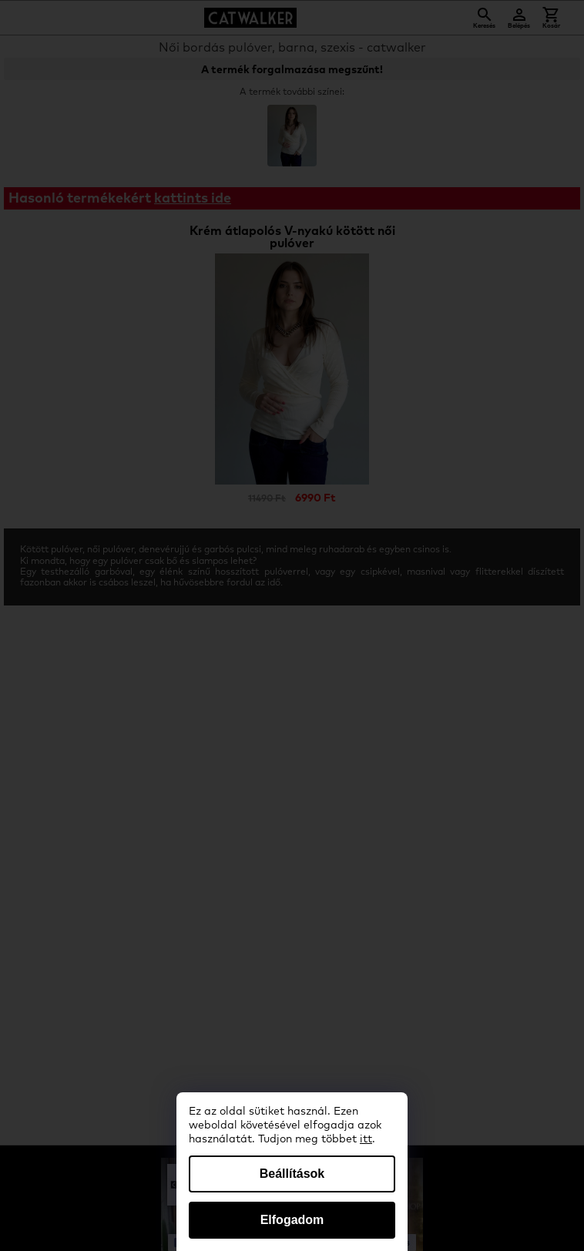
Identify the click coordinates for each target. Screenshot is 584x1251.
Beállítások (292, 1173)
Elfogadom (292, 1219)
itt (366, 1139)
